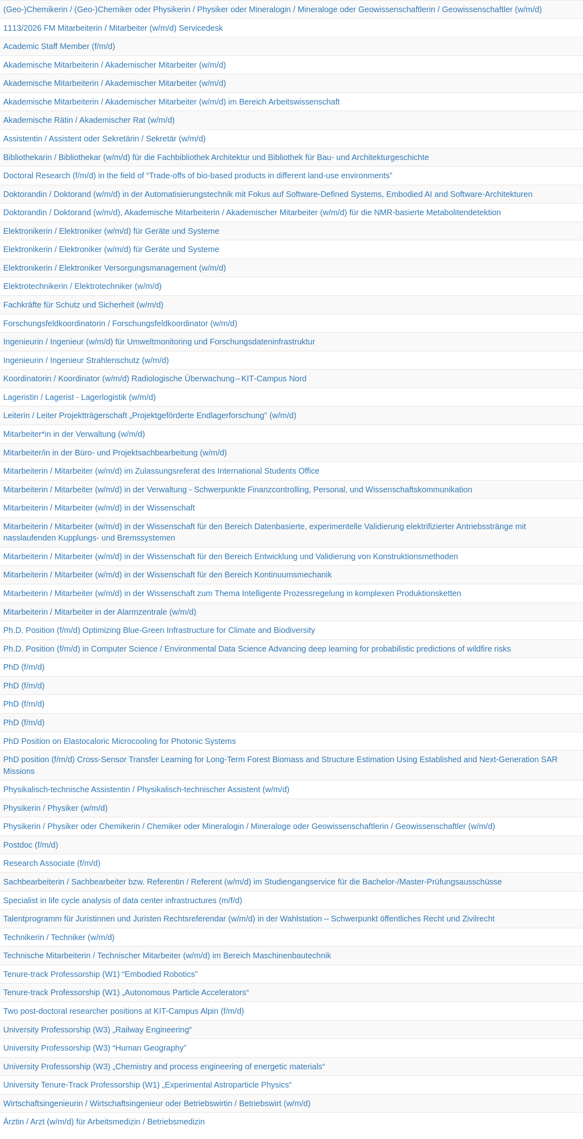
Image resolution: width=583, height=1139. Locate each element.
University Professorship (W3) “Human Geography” (94, 1047)
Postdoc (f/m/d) (30, 844)
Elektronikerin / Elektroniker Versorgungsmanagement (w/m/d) (114, 267)
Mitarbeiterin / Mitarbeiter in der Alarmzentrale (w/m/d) (99, 611)
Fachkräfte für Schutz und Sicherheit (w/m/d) (83, 304)
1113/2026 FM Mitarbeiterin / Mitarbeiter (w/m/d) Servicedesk (113, 28)
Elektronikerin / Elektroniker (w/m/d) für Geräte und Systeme (111, 231)
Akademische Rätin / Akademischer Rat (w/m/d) (89, 119)
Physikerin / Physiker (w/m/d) (55, 807)
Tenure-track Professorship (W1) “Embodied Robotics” (100, 974)
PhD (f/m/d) (24, 666)
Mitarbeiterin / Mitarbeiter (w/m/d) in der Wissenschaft (99, 507)
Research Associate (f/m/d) (51, 863)
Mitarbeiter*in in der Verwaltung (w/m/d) (74, 434)
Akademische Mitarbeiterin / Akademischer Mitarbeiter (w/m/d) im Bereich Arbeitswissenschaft (171, 101)
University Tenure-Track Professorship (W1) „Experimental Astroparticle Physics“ (147, 1084)
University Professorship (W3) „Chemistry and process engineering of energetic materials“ (164, 1066)
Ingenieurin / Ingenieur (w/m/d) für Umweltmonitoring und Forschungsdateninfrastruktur (159, 341)
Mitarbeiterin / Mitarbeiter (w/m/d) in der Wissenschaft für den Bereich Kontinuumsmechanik (167, 574)
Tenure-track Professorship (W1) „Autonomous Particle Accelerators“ (126, 992)
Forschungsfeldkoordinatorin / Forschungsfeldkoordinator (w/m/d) (120, 323)
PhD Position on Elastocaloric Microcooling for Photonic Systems (119, 741)
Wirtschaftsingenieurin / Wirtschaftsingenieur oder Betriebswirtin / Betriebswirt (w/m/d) (157, 1103)
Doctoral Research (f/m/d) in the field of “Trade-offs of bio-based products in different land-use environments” (197, 175)
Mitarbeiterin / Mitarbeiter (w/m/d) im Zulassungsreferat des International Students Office (161, 470)
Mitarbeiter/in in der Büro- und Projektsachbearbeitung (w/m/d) (115, 452)
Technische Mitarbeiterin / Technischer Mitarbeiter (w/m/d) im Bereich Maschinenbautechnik (167, 955)
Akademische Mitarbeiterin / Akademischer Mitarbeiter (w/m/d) (114, 64)
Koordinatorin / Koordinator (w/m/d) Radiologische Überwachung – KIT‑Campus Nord (154, 378)
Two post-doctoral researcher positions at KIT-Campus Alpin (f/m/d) (123, 1011)
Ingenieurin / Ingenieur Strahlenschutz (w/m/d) (86, 360)
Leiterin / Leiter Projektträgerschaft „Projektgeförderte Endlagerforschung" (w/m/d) (149, 415)
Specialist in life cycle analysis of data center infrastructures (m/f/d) (122, 900)
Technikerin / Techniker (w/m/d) (59, 937)
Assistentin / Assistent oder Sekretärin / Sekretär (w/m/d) (104, 138)
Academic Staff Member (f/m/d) (59, 46)
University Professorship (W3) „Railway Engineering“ (97, 1029)
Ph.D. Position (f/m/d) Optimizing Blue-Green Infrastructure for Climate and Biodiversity (159, 630)
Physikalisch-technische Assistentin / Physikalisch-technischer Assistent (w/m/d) (146, 789)
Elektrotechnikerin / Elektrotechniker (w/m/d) (82, 286)
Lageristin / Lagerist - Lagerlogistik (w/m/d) (79, 397)
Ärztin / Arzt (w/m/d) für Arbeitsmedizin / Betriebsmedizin (104, 1121)
